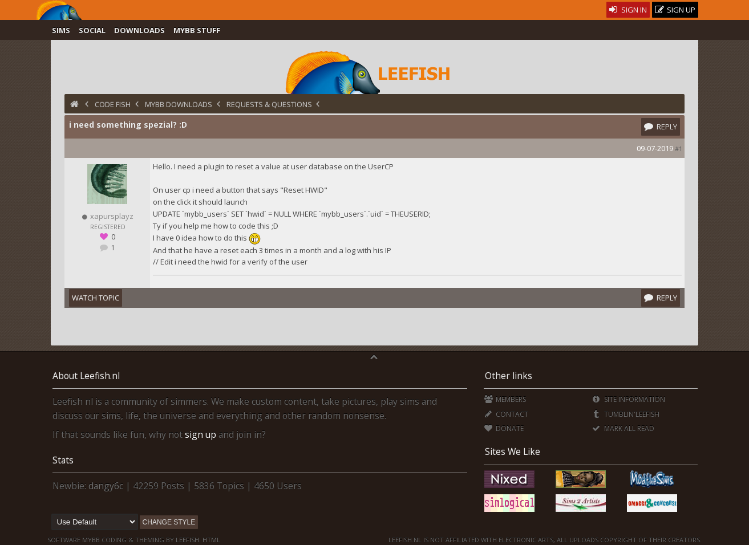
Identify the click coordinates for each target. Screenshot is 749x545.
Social (92, 30)
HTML (210, 539)
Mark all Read (623, 428)
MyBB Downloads (178, 104)
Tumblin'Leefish (625, 414)
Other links (508, 375)
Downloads (139, 30)
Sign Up (675, 10)
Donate (504, 428)
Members (505, 399)
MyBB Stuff (196, 30)
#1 (678, 148)
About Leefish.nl (86, 375)
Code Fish (113, 104)
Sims (61, 30)
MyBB (91, 539)
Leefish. (188, 539)
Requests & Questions (269, 104)
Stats (63, 460)
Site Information (628, 399)
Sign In (628, 10)
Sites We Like (512, 451)
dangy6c (105, 485)
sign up (200, 434)
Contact (506, 414)
